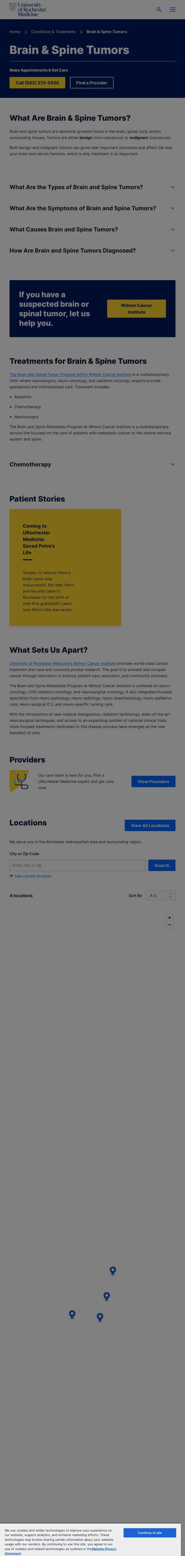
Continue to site (150, 1533)
